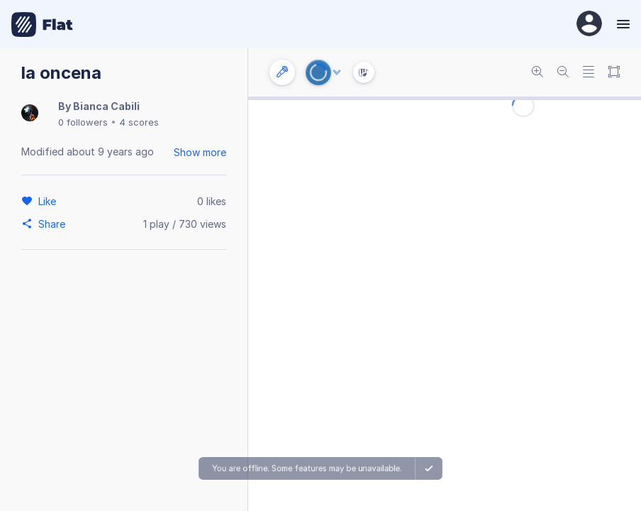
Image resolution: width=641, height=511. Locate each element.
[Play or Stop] (318, 72)
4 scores (139, 122)
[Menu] (621, 24)
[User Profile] (589, 24)
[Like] (49, 200)
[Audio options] (336, 72)
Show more (200, 152)
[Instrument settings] (282, 72)
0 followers (83, 122)
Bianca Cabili (106, 106)
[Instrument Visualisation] (363, 72)
